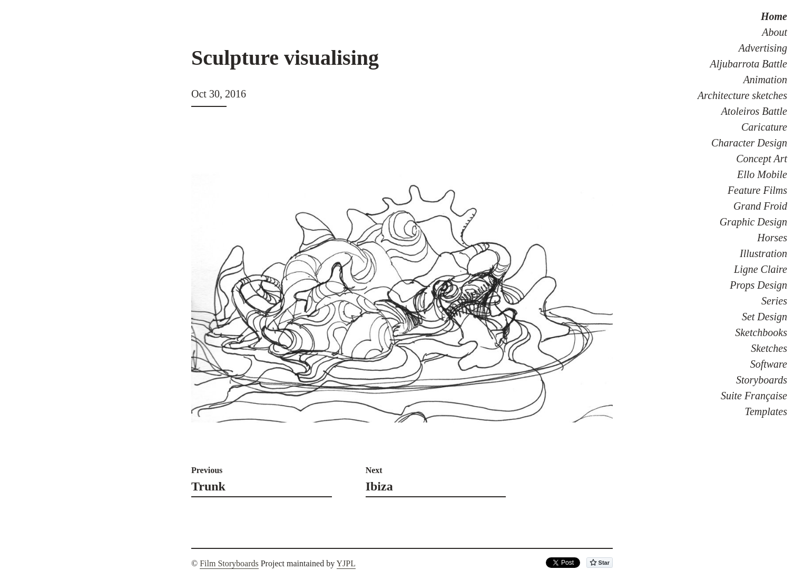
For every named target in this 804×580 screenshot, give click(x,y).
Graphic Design (753, 222)
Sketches (769, 348)
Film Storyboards (229, 563)
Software (768, 364)
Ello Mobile (762, 174)
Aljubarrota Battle (748, 64)
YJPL (346, 563)
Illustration (763, 253)
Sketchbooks (761, 332)
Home (774, 16)
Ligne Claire (760, 269)
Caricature (764, 127)
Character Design (749, 143)
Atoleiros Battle (754, 111)
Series (774, 301)
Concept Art (761, 158)
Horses (772, 237)
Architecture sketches (742, 95)
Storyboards (761, 380)
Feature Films (757, 190)
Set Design (764, 316)
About (774, 32)
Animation (765, 79)
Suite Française (754, 395)
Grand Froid (760, 206)
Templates (766, 411)
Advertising (763, 48)
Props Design (758, 285)
